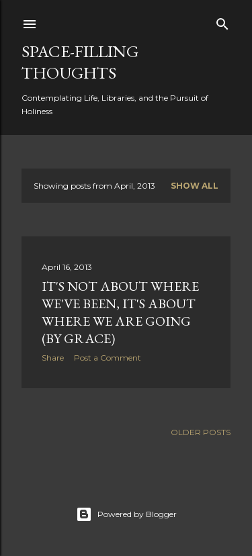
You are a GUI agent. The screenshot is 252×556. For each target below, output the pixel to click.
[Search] (222, 21)
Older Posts (200, 432)
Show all (194, 186)
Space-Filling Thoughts (80, 61)
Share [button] (53, 358)
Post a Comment (107, 358)
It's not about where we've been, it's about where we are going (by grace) (120, 312)
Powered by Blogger (126, 514)
